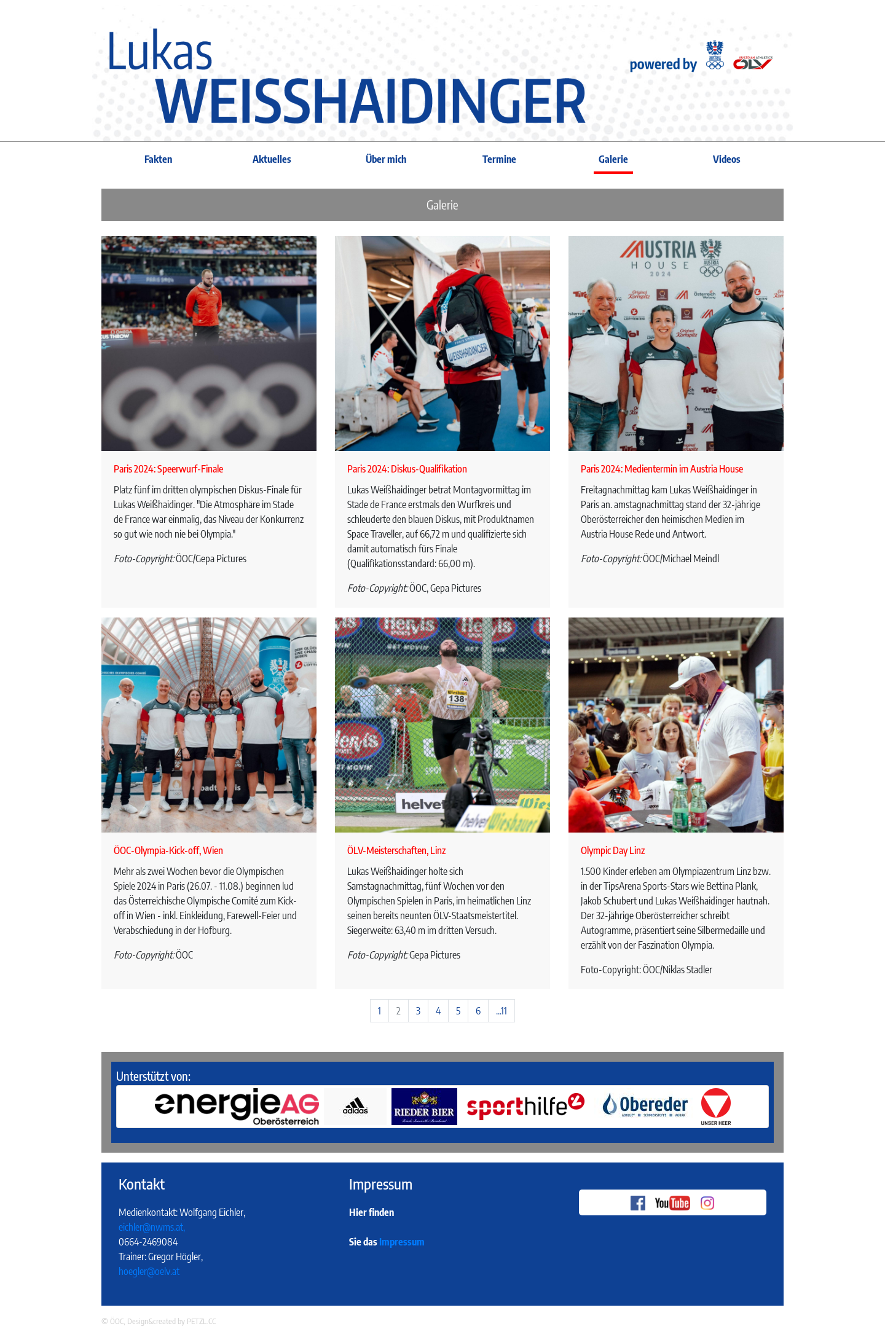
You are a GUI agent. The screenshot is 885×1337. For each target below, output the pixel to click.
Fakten (158, 159)
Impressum (402, 1242)
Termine (499, 159)
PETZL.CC (201, 1321)
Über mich (386, 159)
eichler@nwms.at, (152, 1227)
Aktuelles (272, 159)
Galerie (613, 159)
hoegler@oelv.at (149, 1271)
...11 (501, 1011)
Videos (727, 159)
